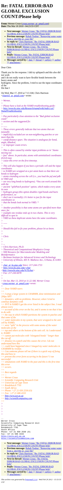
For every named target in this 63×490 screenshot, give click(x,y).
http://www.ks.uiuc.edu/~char (17, 267)
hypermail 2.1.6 (31, 484)
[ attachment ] (14, 62)
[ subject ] (48, 60)
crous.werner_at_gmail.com (16, 283)
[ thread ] (38, 60)
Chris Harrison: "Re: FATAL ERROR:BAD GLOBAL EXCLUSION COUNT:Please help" (33, 42)
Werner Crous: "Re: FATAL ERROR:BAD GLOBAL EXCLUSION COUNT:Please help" (34, 32)
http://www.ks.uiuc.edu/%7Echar (18, 270)
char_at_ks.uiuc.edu (12, 265)
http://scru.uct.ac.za (14, 395)
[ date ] (30, 60)
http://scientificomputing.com (18, 398)
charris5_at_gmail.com (13, 95)
